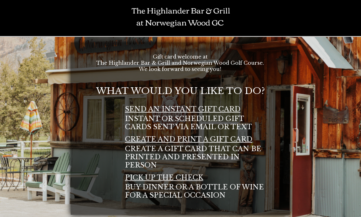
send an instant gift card (182, 109)
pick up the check (164, 177)
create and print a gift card (188, 139)
